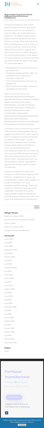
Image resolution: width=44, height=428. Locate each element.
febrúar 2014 (9, 339)
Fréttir (37, 20)
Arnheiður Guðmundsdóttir (15, 20)
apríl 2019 (8, 303)
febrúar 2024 (9, 257)
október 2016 (9, 321)
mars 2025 (8, 246)
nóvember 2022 (10, 268)
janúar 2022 (9, 278)
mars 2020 (8, 296)
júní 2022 (8, 271)
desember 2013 (10, 343)
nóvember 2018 (10, 307)
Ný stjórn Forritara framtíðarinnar (17, 230)
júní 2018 (7, 310)
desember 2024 (10, 250)
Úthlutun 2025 (9, 223)
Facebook (25, 407)
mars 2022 (8, 275)
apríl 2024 (8, 253)
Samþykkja (22, 425)
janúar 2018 (8, 318)
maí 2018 (7, 314)
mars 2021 (8, 285)
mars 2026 (8, 239)
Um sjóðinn (13, 397)
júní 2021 (7, 282)
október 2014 (9, 332)
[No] (41, 423)
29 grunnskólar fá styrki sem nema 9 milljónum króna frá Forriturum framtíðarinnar (18, 16)
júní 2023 (8, 260)
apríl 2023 (8, 264)
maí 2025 (8, 243)
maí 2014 (7, 335)
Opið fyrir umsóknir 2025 (13, 227)
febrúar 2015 (9, 328)
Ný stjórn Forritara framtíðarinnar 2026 (19, 220)
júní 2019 (7, 300)
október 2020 (9, 289)
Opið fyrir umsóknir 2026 (13, 216)
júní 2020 (8, 293)
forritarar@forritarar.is (16, 383)
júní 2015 (7, 325)
